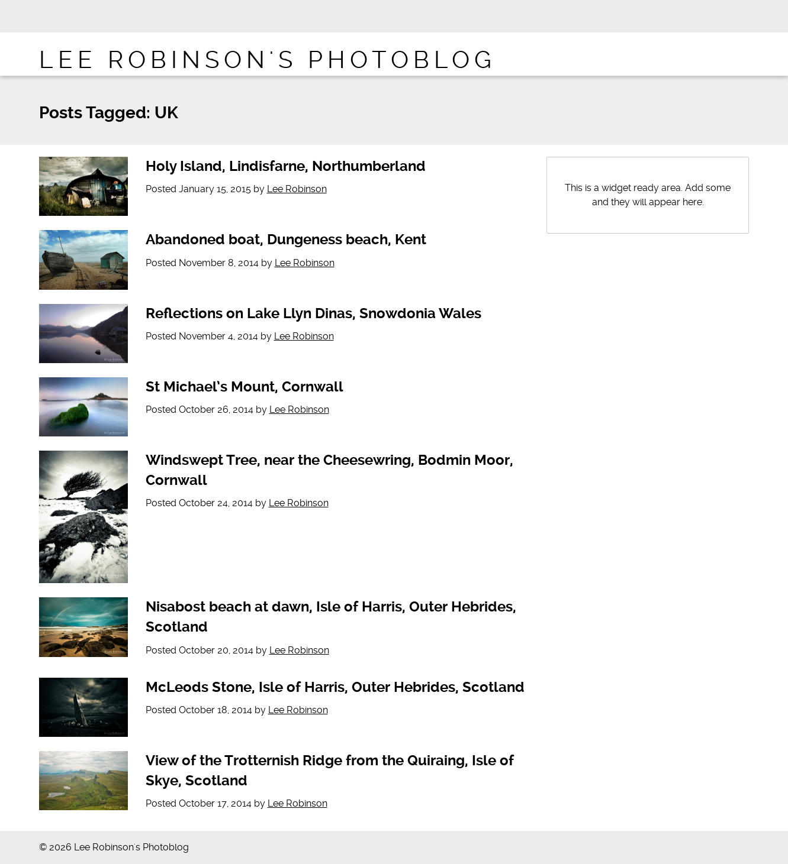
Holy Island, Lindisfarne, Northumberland (286, 166)
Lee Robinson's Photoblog (267, 60)
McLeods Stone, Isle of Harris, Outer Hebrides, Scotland (335, 687)
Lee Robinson (297, 189)
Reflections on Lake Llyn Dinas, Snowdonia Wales (313, 313)
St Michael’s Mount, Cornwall (244, 386)
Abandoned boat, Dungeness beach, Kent (286, 239)
